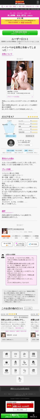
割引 (15, 356)
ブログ (15, 372)
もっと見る (28, 308)
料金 (24, 356)
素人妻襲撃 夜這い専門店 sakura (20, 15)
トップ (6, 356)
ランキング (6, 364)
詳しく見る (20, 409)
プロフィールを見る (13, 96)
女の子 (15, 364)
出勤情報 (33, 356)
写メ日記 (33, 364)
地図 (20, 380)
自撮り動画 (24, 364)
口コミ (24, 372)
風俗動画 (6, 372)
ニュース (33, 372)
